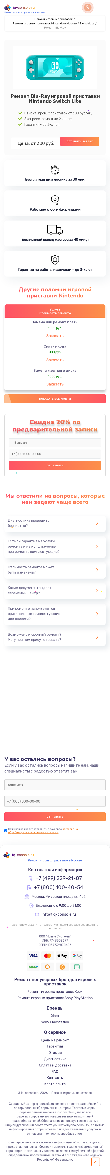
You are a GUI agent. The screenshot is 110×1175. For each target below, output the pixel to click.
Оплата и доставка (55, 1065)
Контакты (55, 1078)
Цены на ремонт (55, 1040)
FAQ (55, 1072)
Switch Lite (87, 23)
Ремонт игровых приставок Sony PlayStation (55, 998)
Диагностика (55, 1059)
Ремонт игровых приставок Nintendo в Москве (45, 23)
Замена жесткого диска (55, 370)
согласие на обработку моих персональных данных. (43, 830)
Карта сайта (55, 1084)
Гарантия (55, 1046)
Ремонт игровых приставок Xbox (55, 992)
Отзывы (55, 1053)
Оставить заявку (80, 141)
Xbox (55, 1016)
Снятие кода (55, 346)
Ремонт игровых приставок (54, 19)
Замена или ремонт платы (55, 322)
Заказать (55, 335)
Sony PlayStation (55, 1022)
